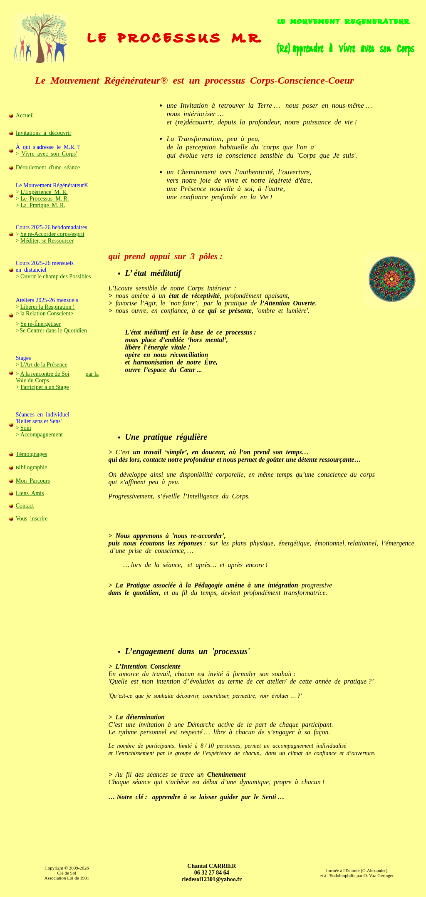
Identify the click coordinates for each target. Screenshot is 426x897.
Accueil (25, 115)
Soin (25, 428)
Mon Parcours (33, 481)
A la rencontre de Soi (44, 374)
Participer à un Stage (44, 387)
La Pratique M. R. (42, 205)
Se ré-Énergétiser (40, 324)
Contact (25, 506)
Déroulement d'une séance (48, 167)
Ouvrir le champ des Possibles (55, 276)
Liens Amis (30, 493)
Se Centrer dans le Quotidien (53, 330)
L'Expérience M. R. (43, 192)
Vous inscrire (32, 518)
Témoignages (31, 454)
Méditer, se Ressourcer (47, 241)
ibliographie (33, 467)
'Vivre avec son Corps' (48, 154)
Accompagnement (41, 434)
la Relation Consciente (46, 313)
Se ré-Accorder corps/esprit (52, 234)
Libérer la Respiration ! (47, 307)
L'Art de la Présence (43, 365)
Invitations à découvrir (44, 133)
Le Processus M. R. (44, 199)
